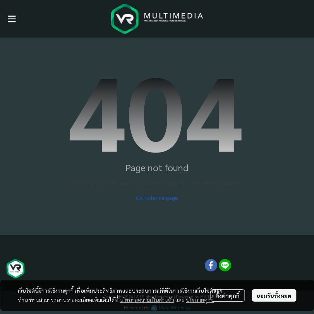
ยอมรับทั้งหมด (274, 295)
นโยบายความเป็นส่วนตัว (147, 299)
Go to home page (157, 197)
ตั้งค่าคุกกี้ (227, 295)
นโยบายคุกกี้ (200, 299)
